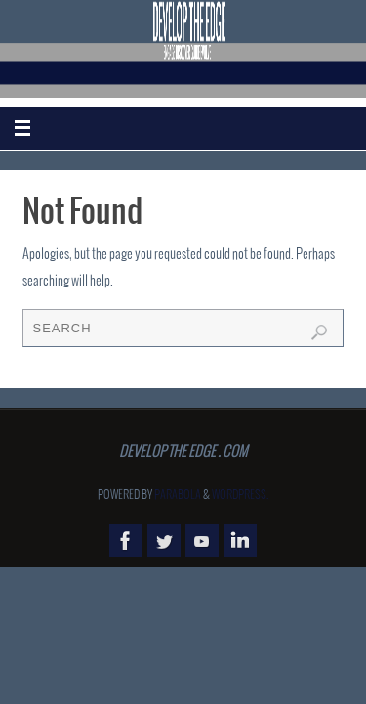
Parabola (177, 495)
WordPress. (240, 495)
